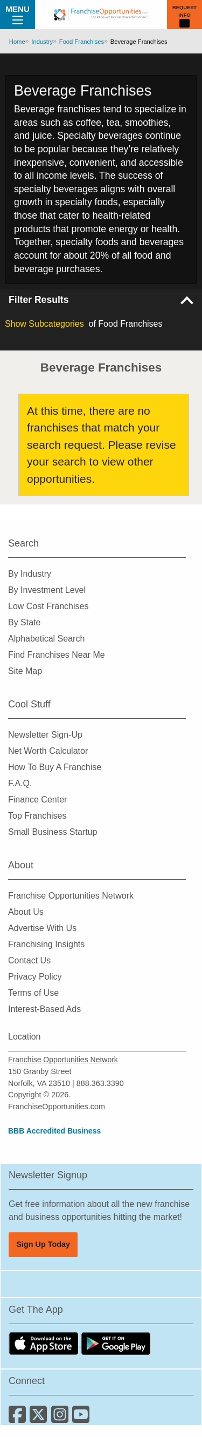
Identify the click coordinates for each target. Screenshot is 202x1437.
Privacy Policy (35, 976)
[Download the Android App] (116, 1343)
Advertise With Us (42, 928)
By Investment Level (47, 590)
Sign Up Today (43, 1244)
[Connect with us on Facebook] (19, 1418)
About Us (26, 911)
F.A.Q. (20, 783)
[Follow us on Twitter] (40, 1418)
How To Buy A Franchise (54, 767)
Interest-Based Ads (44, 1009)
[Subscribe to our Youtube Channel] (81, 1418)
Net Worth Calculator (48, 750)
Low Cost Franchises (48, 606)
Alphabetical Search (46, 638)
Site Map (25, 671)
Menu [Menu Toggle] (17, 14)
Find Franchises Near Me (56, 654)
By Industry (29, 573)
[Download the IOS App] (45, 1343)
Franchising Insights (46, 944)
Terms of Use (33, 992)
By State (24, 622)
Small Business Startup (52, 831)
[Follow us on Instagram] (61, 1418)
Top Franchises (37, 815)
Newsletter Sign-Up (45, 734)
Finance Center (37, 799)
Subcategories (44, 323)
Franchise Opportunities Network (71, 895)
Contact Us (29, 960)
